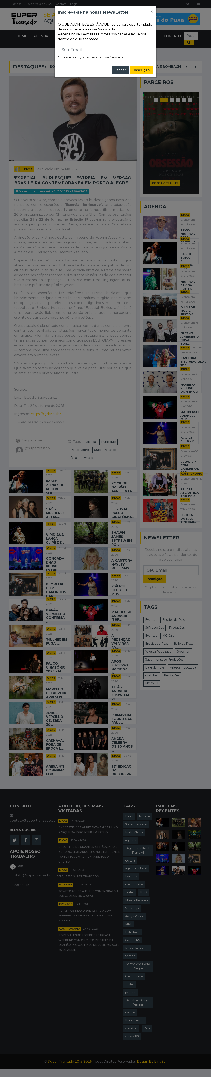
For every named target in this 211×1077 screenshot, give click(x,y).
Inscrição (142, 70)
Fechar (120, 70)
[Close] (151, 11)
